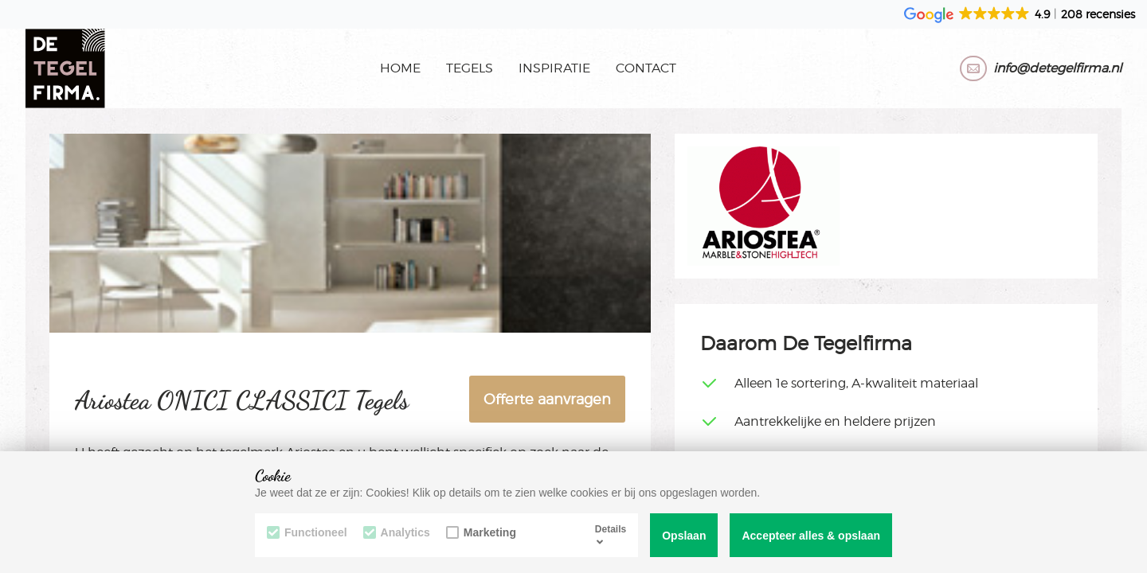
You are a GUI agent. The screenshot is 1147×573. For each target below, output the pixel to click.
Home (400, 68)
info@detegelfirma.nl (1057, 68)
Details (610, 534)
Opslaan (684, 535)
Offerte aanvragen (547, 399)
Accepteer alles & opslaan (811, 535)
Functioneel (307, 532)
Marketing (481, 532)
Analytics (396, 532)
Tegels (469, 68)
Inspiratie (554, 68)
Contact (646, 68)
